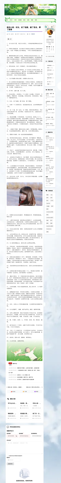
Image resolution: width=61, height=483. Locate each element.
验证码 (8, 457)
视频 (47, 231)
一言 (51, 194)
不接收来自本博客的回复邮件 (15, 455)
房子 (51, 220)
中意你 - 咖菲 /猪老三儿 (50, 94)
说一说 (50, 81)
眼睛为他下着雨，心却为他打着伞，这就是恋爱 (28, 368)
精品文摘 (33, 33)
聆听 (50, 68)
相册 (32, 20)
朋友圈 (19, 20)
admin (12, 34)
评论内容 (9, 440)
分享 (51, 197)
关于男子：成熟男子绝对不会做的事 (25, 379)
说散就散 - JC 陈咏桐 (50, 102)
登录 (36, 20)
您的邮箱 (21, 433)
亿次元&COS (50, 74)
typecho (48, 203)
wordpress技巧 (50, 217)
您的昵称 (9, 433)
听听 (15, 20)
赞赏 (36, 391)
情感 (47, 220)
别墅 (51, 223)
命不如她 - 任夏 (49, 117)
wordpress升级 (50, 212)
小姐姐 (48, 206)
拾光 (7, 7)
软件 (52, 206)
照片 (47, 200)
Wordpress (49, 229)
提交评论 (10, 464)
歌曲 (47, 194)
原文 (47, 197)
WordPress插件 (50, 226)
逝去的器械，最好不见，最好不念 (25, 377)
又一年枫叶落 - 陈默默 (50, 110)
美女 (47, 214)
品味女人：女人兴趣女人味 (23, 375)
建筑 (47, 223)
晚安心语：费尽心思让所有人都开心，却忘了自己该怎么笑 (39, 387)
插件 (47, 209)
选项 (10, 39)
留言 (24, 20)
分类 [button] (11, 20)
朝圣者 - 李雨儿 (49, 123)
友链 (28, 20)
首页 (7, 20)
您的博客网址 (34, 433)
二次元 (51, 200)
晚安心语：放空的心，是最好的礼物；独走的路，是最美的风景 (22, 387)
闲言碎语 (50, 65)
